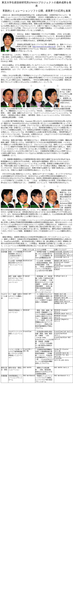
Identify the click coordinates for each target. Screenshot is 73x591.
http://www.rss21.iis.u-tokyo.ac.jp (44, 46)
